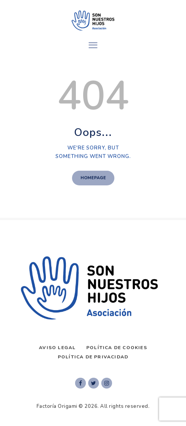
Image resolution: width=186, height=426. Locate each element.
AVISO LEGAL (57, 348)
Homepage (93, 178)
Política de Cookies (116, 348)
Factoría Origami (57, 406)
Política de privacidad (93, 357)
